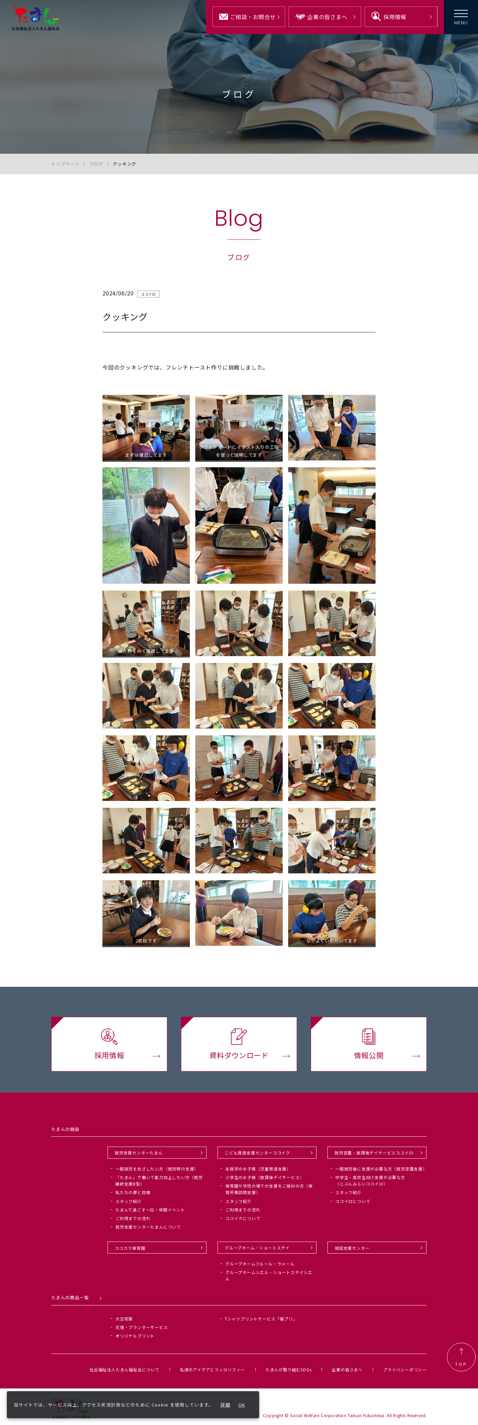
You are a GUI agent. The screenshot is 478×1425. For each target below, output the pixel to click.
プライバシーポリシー (405, 1369)
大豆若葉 (124, 1319)
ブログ (96, 164)
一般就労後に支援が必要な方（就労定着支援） (381, 1169)
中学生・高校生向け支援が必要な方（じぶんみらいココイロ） (370, 1180)
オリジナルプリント (135, 1336)
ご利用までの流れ (132, 1218)
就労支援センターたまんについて (148, 1227)
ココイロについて (352, 1201)
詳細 (225, 1404)
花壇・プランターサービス (141, 1327)
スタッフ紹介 (128, 1201)
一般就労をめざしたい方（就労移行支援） (156, 1169)
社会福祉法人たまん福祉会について (124, 1369)
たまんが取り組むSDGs (289, 1369)
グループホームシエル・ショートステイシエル (268, 1275)
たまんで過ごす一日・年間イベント (150, 1210)
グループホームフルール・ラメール (260, 1264)
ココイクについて (242, 1218)
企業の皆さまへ (347, 1369)
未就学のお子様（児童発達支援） (258, 1169)
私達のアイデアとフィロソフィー (212, 1369)
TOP (461, 1357)
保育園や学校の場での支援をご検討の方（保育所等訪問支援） (269, 1189)
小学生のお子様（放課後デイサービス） (264, 1177)
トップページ (65, 164)
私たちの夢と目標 (132, 1192)
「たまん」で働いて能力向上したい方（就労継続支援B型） (159, 1180)
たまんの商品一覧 (70, 1297)
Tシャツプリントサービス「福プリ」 (261, 1319)
